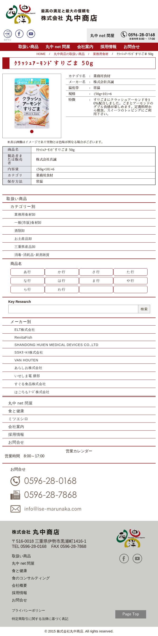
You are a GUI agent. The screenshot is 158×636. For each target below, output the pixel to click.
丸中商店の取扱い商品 (69, 54)
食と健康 (16, 411)
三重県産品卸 (24, 247)
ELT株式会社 (24, 330)
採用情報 (108, 47)
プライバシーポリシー (28, 610)
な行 (28, 280)
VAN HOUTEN (26, 360)
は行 (62, 280)
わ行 (62, 289)
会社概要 (19, 585)
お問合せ (132, 47)
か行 (62, 272)
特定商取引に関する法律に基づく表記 (40, 619)
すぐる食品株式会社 (30, 384)
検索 (144, 309)
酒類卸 (19, 230)
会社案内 (85, 47)
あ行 (28, 272)
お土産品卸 (23, 239)
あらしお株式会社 (28, 368)
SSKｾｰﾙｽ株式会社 (28, 352)
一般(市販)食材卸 (28, 222)
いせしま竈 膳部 (27, 376)
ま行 (96, 280)
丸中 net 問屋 (58, 47)
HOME (41, 54)
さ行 (96, 272)
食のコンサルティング (31, 578)
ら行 (28, 289)
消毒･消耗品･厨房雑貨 (32, 255)
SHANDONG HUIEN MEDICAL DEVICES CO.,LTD (56, 345)
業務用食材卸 (24, 214)
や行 (131, 280)
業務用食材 (100, 54)
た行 (131, 272)
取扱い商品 (28, 47)
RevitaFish (23, 337)
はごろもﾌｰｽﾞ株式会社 (32, 392)
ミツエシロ (18, 419)
